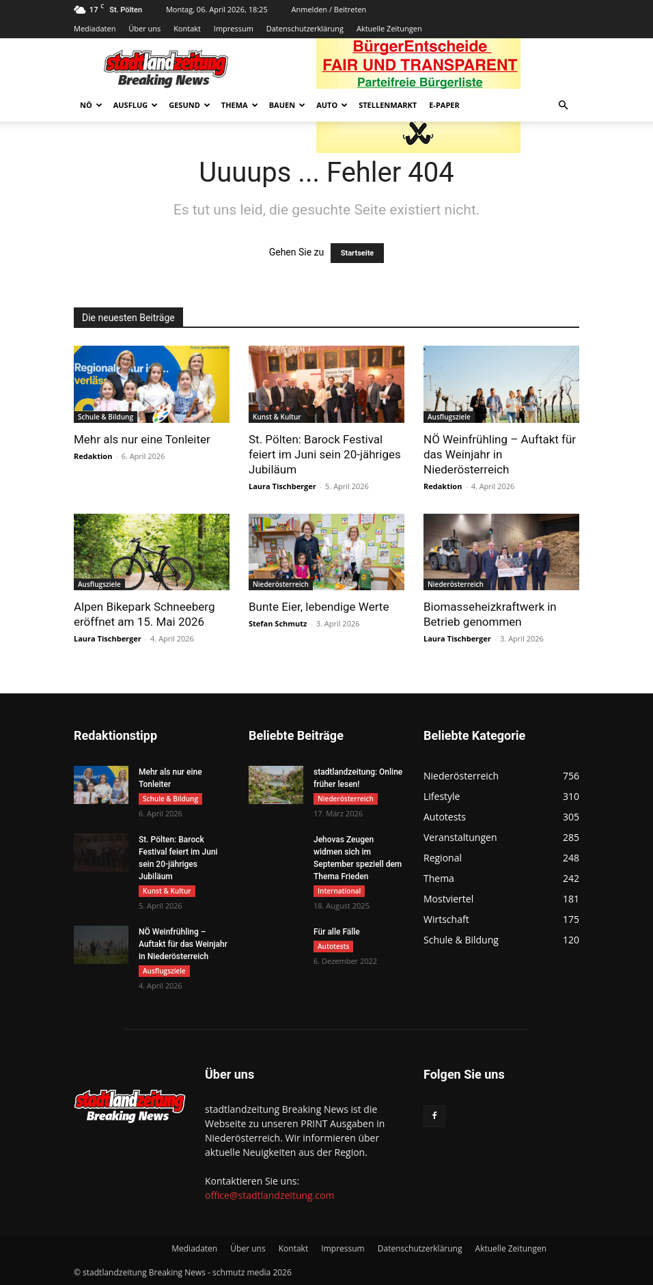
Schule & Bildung (105, 417)
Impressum (233, 28)
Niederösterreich (281, 584)
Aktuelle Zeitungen (389, 28)
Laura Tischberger (282, 486)
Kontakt (187, 28)
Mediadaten (94, 28)
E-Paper (444, 105)
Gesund (189, 105)
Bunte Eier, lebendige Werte (319, 606)
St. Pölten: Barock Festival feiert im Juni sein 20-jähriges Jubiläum (325, 454)
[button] (562, 105)
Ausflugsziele (449, 417)
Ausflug (135, 105)
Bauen (287, 105)
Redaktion (93, 456)
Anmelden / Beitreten (329, 9)
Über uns (144, 28)
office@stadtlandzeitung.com (269, 1195)
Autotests (333, 946)
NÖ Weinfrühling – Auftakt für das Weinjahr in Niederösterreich (499, 454)
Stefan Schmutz (278, 623)
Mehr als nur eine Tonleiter (142, 439)
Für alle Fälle (337, 932)
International (339, 891)
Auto (332, 105)
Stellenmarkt (388, 105)
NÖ (91, 105)
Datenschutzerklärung (305, 28)
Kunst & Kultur (277, 417)
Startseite (357, 253)
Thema (239, 105)
